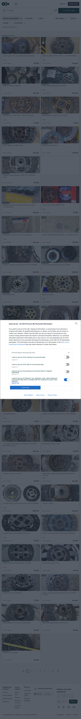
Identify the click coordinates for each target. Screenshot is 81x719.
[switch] (66, 357)
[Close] (77, 324)
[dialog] (40, 359)
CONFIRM (25, 387)
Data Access (40, 395)
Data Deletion (28, 395)
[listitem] (40, 352)
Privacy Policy (52, 395)
